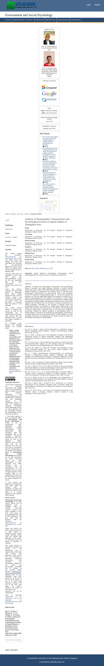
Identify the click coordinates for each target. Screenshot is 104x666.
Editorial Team (51, 20)
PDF (7, 220)
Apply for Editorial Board (91, 24)
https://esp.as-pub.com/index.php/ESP (15, 371)
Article (30, 20)
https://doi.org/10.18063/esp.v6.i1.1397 (40, 268)
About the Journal (18, 20)
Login (89, 5)
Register (98, 5)
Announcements (63, 20)
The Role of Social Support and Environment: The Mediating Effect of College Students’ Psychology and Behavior (50, 141)
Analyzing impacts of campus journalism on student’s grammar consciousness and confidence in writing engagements (49, 177)
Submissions (40, 20)
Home (8, 20)
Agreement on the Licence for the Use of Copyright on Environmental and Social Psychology (13, 600)
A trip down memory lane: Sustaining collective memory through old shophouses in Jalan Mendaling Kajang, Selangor (50, 188)
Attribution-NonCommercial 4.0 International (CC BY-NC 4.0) (13, 257)
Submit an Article (72, 24)
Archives (13, 214)
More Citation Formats (13, 640)
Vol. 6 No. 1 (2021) (23, 214)
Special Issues (75, 20)
